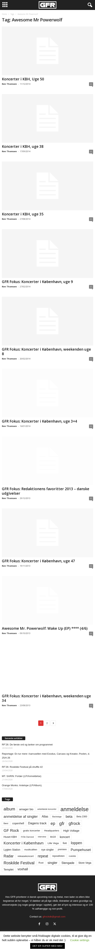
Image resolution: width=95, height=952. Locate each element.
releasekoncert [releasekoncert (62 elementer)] (26, 856)
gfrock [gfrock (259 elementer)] (74, 823)
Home (4, 14)
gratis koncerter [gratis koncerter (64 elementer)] (31, 830)
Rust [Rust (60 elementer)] (41, 862)
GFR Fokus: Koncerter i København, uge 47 (38, 561)
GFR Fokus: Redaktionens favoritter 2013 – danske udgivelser (45, 491)
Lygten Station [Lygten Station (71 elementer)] (12, 849)
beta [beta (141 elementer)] (69, 816)
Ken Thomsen (9, 83)
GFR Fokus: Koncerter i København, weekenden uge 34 (46, 698)
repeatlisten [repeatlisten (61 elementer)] (58, 856)
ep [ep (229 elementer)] (53, 823)
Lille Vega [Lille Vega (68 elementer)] (53, 843)
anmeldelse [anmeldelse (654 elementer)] (75, 809)
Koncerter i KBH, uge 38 (22, 146)
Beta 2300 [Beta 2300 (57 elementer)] (81, 816)
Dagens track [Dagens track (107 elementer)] (37, 823)
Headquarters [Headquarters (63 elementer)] (51, 830)
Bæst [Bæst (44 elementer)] (6, 823)
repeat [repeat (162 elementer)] (43, 856)
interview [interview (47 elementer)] (42, 837)
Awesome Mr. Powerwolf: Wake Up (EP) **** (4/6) (45, 628)
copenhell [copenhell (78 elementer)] (18, 823)
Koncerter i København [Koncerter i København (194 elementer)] (23, 843)
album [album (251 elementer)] (9, 809)
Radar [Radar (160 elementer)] (8, 856)
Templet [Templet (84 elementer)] (8, 869)
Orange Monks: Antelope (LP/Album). (22, 785)
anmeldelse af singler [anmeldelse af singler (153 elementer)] (21, 816)
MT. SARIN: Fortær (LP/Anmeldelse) (21, 776)
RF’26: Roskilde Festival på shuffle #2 (22, 767)
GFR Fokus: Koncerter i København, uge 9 (37, 281)
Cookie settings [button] (79, 940)
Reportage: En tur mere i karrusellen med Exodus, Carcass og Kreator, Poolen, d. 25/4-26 (46, 755)
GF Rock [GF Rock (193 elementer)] (11, 830)
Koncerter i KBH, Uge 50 (23, 79)
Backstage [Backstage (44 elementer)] (57, 816)
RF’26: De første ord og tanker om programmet (27, 744)
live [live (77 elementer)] (65, 843)
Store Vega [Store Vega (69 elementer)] (84, 862)
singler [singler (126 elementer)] (53, 863)
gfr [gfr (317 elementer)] (61, 823)
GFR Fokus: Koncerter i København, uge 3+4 (39, 421)
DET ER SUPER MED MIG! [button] (47, 945)
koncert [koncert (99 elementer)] (65, 837)
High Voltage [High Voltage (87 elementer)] (71, 830)
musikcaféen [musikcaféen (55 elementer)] (30, 849)
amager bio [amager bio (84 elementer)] (26, 809)
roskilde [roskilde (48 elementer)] (72, 856)
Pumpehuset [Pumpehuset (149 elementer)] (81, 850)
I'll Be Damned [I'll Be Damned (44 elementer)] (27, 837)
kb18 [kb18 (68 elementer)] (53, 836)
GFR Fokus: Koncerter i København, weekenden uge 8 (46, 351)
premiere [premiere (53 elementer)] (62, 849)
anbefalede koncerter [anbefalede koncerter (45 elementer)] (47, 809)
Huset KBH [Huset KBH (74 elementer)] (10, 836)
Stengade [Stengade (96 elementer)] (67, 862)
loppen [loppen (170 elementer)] (76, 843)
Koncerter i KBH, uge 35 (22, 214)
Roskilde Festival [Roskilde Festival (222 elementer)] (19, 863)
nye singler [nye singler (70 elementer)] (47, 849)
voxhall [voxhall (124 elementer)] (23, 869)
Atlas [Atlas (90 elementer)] (45, 816)
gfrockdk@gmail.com (54, 916)
